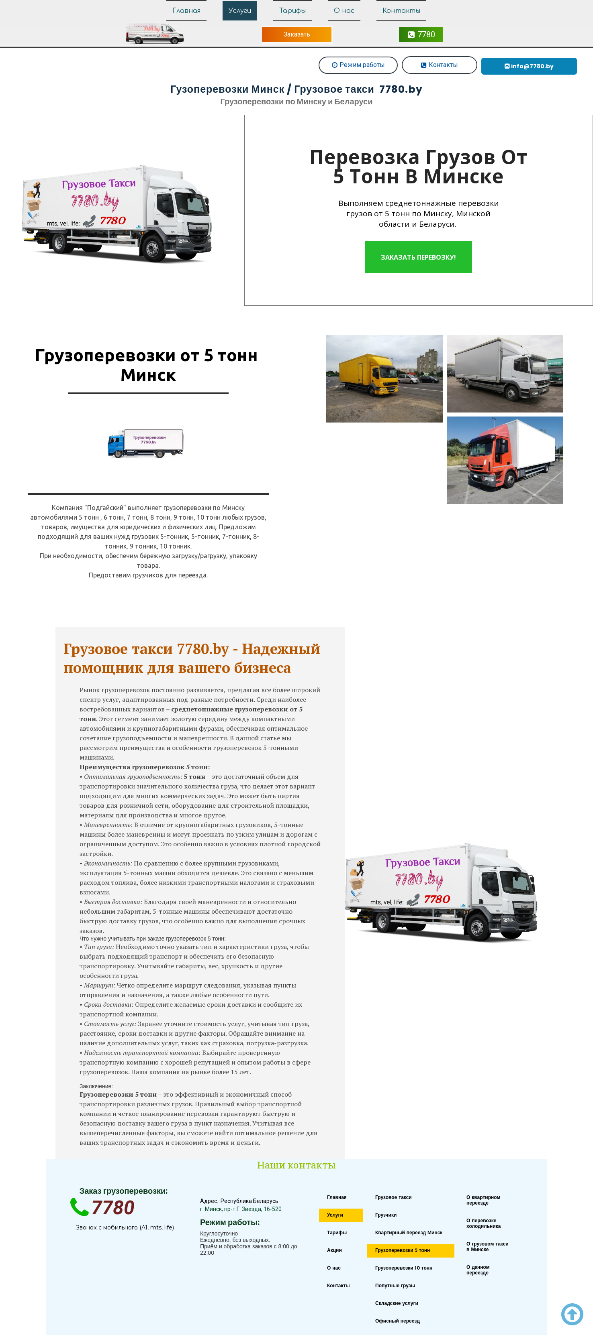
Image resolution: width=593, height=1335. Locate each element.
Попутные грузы (395, 1286)
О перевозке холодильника (483, 1224)
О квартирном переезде (483, 1200)
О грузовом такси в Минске (487, 1247)
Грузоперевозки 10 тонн (403, 1268)
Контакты (401, 10)
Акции (334, 1250)
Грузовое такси (393, 1197)
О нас (344, 10)
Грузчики (386, 1215)
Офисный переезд (397, 1321)
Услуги (240, 10)
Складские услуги (396, 1303)
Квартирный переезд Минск (408, 1233)
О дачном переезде (478, 1270)
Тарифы (292, 10)
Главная (186, 10)
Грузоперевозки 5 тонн (402, 1250)
